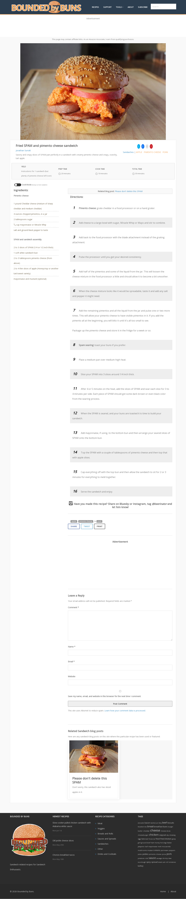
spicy (148, 862)
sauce (152, 858)
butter (140, 831)
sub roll (165, 862)
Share (74, 526)
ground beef (145, 843)
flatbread (144, 839)
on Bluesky (122, 504)
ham (152, 843)
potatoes (141, 858)
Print (99, 526)
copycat (162, 835)
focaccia (152, 839)
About (131, 7)
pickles (145, 854)
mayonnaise (152, 847)
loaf (146, 847)
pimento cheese (152, 152)
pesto (140, 854)
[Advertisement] (93, 27)
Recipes (95, 7)
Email (71, 661)
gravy (174, 839)
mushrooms (142, 850)
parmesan (164, 850)
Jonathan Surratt (23, 150)
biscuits (171, 822)
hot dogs (163, 843)
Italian (169, 843)
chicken (154, 834)
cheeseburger (143, 835)
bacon (147, 822)
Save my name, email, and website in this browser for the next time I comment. (104, 696)
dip (167, 835)
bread (150, 826)
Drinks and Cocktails (107, 854)
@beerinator (159, 504)
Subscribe (142, 7)
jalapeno (141, 847)
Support (107, 7)
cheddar (146, 831)
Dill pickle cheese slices (63, 840)
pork (165, 152)
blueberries (142, 827)
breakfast (158, 826)
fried (158, 838)
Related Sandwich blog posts (85, 731)
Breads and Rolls (105, 833)
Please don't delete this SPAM (129, 191)
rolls (146, 858)
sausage (159, 858)
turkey (140, 866)
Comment (73, 607)
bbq (160, 823)
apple (139, 152)
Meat (100, 823)
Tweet (87, 526)
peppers (172, 850)
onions (157, 850)
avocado (141, 823)
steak (160, 862)
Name (71, 646)
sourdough (142, 862)
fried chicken (165, 838)
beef (164, 822)
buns (165, 826)
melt (159, 847)
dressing (172, 835)
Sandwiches (128, 152)
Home (163, 891)
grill (139, 843)
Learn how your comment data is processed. (125, 710)
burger (170, 827)
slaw (169, 858)
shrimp (165, 858)
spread (154, 862)
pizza (164, 854)
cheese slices (165, 831)
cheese (155, 830)
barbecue (154, 823)
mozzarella (166, 847)
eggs (139, 839)
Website (71, 676)
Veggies (101, 828)
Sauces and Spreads (107, 838)
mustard (150, 850)
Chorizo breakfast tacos (64, 855)
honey (157, 843)
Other (100, 849)
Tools (119, 7)
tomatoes (172, 862)
